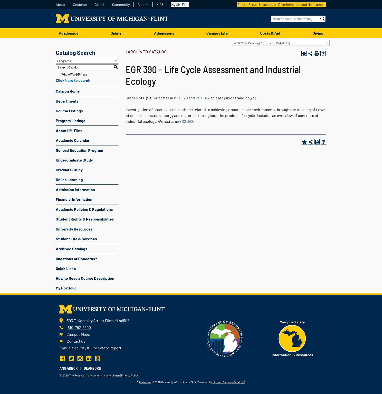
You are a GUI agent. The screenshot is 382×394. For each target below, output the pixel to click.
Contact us (76, 341)
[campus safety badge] (292, 338)
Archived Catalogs (71, 248)
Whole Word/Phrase (74, 74)
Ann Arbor (68, 368)
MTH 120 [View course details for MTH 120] (181, 98)
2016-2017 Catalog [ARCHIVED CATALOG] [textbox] (262, 43)
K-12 (159, 4)
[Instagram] (80, 357)
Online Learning (69, 179)
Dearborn (92, 368)
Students (80, 4)
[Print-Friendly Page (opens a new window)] (316, 53)
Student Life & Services (76, 238)
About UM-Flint (69, 130)
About (60, 4)
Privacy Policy (130, 375)
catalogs (145, 382)
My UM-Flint (180, 4)
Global (99, 4)
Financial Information (74, 199)
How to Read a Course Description (85, 278)
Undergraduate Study (74, 160)
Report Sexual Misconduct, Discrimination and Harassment (282, 4)
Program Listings (70, 120)
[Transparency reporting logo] (225, 338)
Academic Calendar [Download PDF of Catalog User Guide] (72, 140)
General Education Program (79, 150)
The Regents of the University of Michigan (94, 375)
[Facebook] (63, 357)
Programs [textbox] (64, 61)
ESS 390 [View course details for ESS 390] (186, 121)
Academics (68, 33)
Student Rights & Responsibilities (85, 219)
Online (116, 33)
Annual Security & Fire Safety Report (90, 348)
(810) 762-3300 (79, 327)
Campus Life (217, 33)
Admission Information (75, 189)
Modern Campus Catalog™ (229, 382)
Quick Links (66, 268)
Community (121, 4)
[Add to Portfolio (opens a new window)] (304, 53)
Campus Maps (78, 334)
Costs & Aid (270, 33)
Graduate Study (69, 169)
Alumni (143, 4)
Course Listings (69, 110)
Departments (67, 101)
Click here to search (73, 80)
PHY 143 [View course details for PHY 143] (202, 98)
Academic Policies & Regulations (84, 209)
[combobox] (281, 43)
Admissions (164, 33)
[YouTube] (98, 357)
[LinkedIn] (89, 357)
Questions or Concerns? (76, 258)
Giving (318, 33)
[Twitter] (71, 357)
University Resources (74, 229)
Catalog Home (68, 91)
